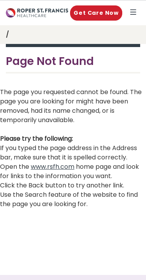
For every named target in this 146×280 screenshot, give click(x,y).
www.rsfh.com (52, 166)
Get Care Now (96, 13)
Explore (134, 12)
